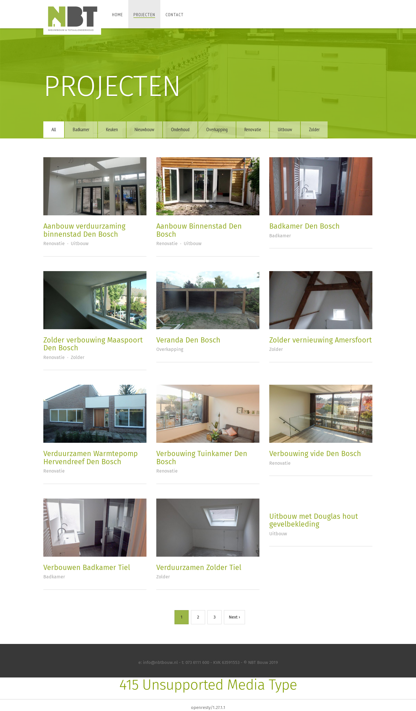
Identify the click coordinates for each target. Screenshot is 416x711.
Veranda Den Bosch (188, 340)
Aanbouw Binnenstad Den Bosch (199, 230)
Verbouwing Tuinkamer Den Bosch (201, 457)
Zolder (314, 129)
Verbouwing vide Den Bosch (315, 453)
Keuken (112, 129)
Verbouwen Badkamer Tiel (86, 567)
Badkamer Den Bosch (304, 226)
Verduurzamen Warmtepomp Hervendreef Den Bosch (90, 457)
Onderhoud (180, 129)
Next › (234, 617)
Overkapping (217, 129)
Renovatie (252, 129)
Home (117, 14)
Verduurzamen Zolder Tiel (198, 567)
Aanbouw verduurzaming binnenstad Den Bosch (84, 230)
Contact (175, 14)
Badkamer (81, 129)
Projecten (144, 14)
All (53, 129)
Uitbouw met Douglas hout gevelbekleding (313, 520)
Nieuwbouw (144, 129)
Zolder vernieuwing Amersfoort (320, 340)
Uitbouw (285, 129)
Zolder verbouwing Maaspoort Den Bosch (93, 344)
